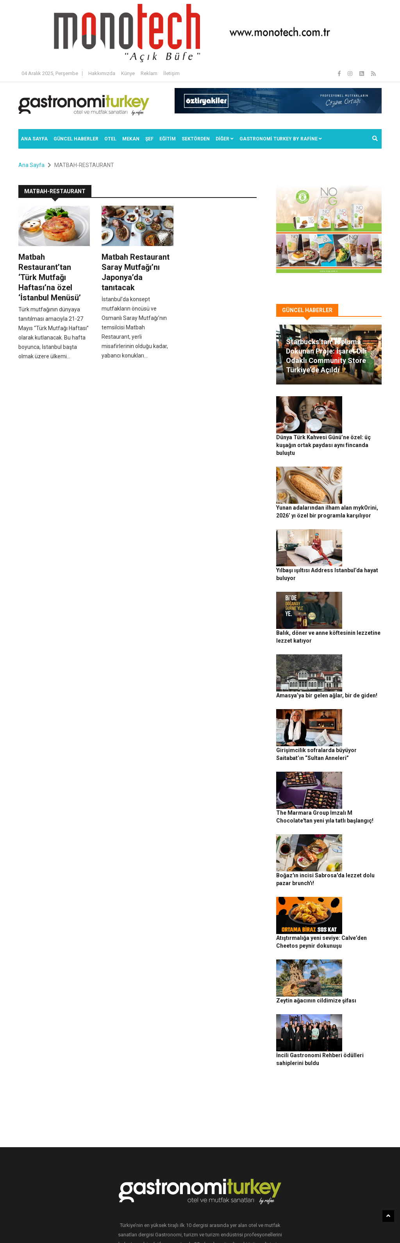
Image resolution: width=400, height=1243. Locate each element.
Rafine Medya (59, 1224)
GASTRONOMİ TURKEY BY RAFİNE (280, 139)
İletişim (171, 73)
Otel (110, 139)
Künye (128, 73)
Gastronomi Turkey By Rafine (112, 1224)
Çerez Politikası (247, 1224)
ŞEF (149, 139)
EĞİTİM (167, 139)
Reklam (149, 73)
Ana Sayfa (34, 139)
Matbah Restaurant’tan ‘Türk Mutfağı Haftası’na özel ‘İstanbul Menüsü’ (49, 277)
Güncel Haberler (76, 139)
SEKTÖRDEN (196, 139)
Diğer (225, 139)
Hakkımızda (101, 73)
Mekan (130, 139)
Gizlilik (218, 1224)
